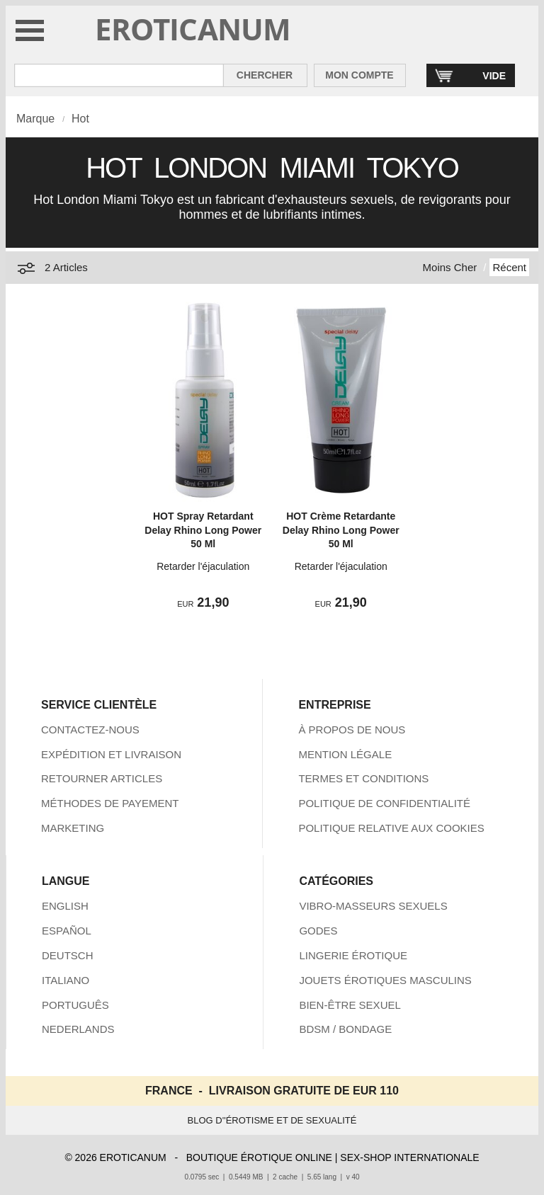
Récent (509, 267)
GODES (318, 931)
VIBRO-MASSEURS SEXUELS (373, 906)
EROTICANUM (193, 28)
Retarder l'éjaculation (203, 566)
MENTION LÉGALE (345, 754)
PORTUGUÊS (75, 1005)
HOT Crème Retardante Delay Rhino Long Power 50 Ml (341, 529)
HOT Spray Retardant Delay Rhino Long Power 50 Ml (202, 529)
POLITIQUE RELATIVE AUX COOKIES (391, 828)
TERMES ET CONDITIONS (363, 778)
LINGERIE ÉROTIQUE (353, 955)
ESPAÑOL (66, 931)
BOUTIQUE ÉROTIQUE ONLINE (259, 1157)
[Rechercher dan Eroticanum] (119, 75)
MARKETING (72, 828)
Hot (80, 119)
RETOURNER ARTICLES (101, 778)
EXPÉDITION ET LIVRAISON (111, 754)
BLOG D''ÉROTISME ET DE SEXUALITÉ (272, 1120)
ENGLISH (65, 906)
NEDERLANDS (78, 1029)
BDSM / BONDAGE (345, 1029)
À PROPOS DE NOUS (351, 730)
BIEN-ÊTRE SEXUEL (349, 1005)
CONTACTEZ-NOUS (90, 730)
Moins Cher (450, 267)
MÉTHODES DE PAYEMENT (109, 803)
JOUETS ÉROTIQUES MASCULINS (385, 980)
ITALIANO (65, 980)
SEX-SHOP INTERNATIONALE (409, 1157)
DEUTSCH (68, 955)
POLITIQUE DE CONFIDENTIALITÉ (384, 803)
